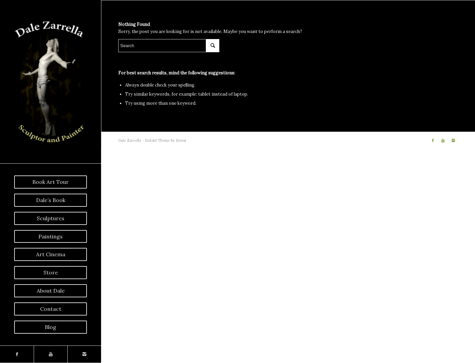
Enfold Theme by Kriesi (165, 140)
